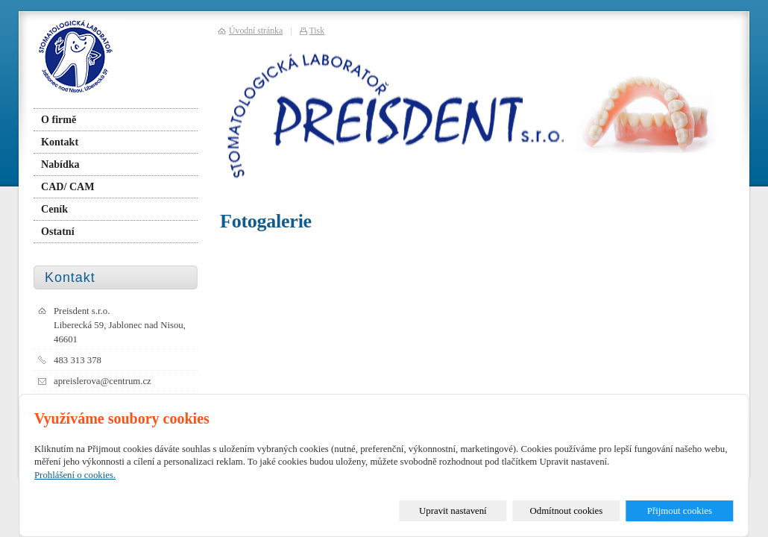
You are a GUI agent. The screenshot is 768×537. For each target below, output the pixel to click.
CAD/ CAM (68, 186)
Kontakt (59, 142)
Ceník (54, 209)
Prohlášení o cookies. (75, 475)
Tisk (317, 31)
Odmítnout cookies (566, 511)
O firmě (58, 119)
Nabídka (60, 164)
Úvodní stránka (256, 31)
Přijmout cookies (679, 511)
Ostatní (58, 231)
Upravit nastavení (453, 511)
